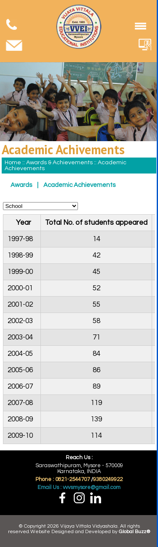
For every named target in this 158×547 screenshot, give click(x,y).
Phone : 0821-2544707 (62, 479)
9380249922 (108, 479)
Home (13, 163)
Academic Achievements (79, 185)
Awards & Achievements (60, 163)
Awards (21, 185)
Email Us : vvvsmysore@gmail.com (79, 487)
